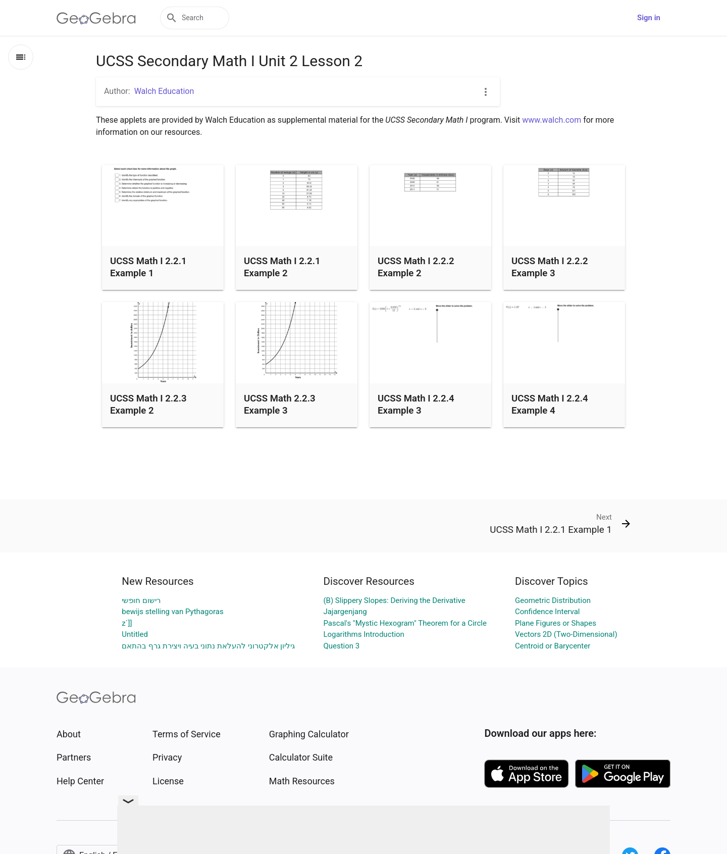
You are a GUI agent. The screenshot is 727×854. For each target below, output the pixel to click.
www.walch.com (551, 120)
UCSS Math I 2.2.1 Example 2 (282, 267)
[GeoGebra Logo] (96, 18)
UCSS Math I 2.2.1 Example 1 (148, 267)
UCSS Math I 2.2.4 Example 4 (549, 404)
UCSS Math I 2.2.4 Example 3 (416, 404)
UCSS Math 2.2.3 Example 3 (280, 404)
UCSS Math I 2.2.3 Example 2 (148, 404)
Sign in (648, 17)
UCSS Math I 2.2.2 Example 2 (416, 267)
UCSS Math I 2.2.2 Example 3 (549, 267)
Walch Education (164, 91)
